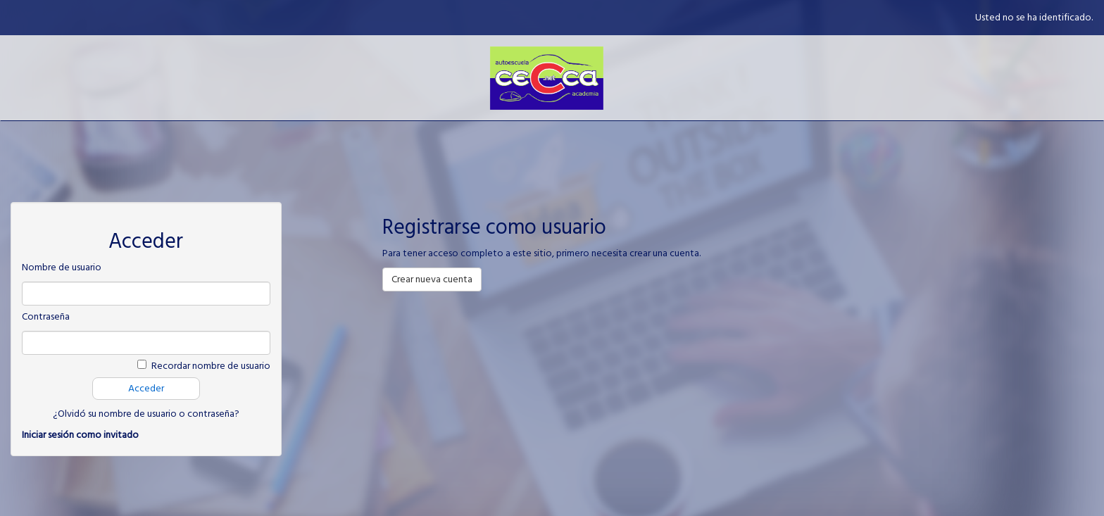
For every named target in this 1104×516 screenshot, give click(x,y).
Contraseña (46, 317)
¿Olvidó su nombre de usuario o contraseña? (146, 414)
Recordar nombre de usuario (210, 366)
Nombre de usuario (61, 267)
